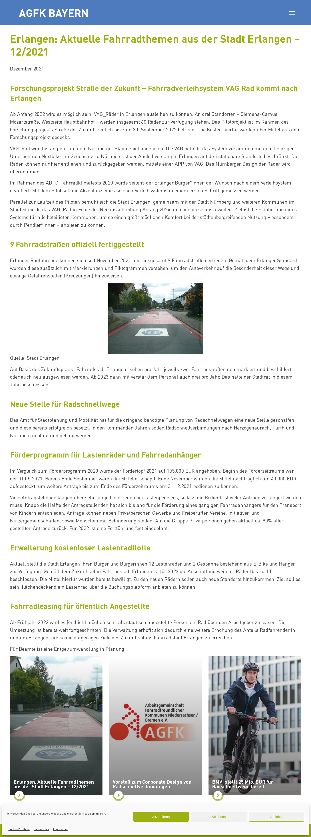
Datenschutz (41, 829)
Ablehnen (219, 817)
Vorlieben (277, 817)
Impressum (60, 829)
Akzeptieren (161, 817)
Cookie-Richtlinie (19, 829)
